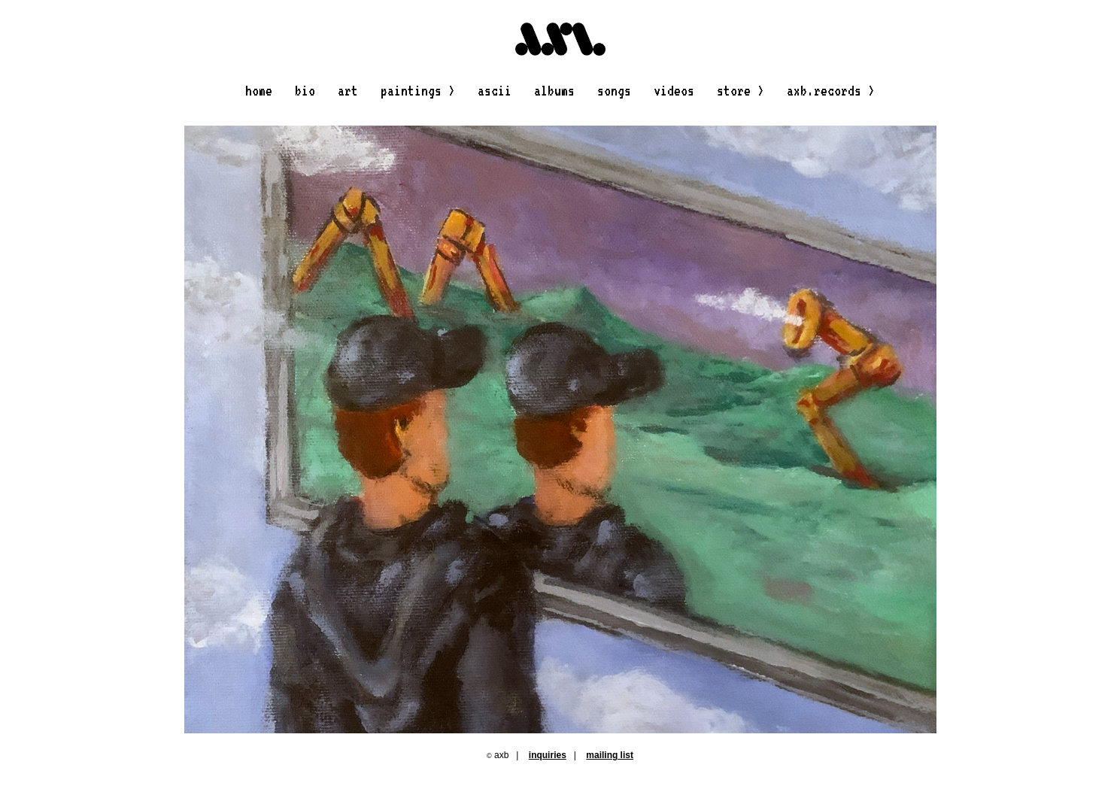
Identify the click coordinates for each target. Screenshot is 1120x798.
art (348, 90)
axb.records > (831, 90)
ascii (494, 90)
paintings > (418, 90)
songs (614, 90)
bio (305, 90)
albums (554, 90)
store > (740, 90)
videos (674, 90)
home (258, 90)
